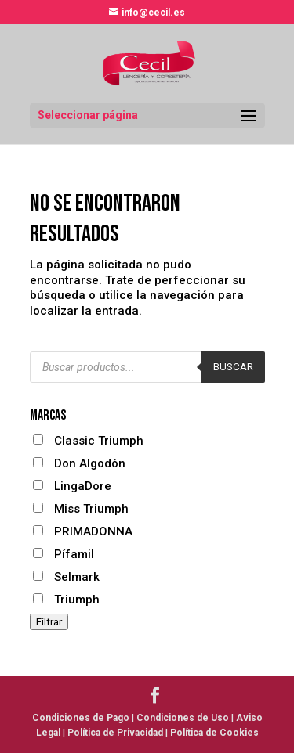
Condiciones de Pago (80, 717)
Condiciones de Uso (182, 717)
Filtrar (49, 622)
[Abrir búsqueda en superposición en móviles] (147, 367)
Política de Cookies (214, 732)
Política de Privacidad (115, 732)
